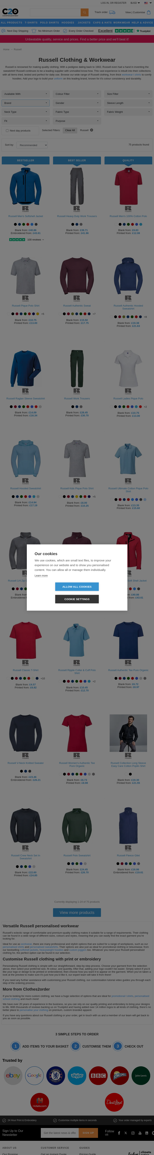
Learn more (41, 581)
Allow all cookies (54, 593)
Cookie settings (99, 593)
